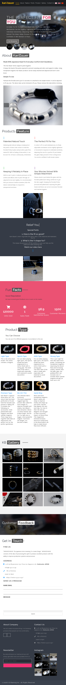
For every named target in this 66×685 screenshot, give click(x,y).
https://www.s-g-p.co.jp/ (15, 577)
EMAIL (10, 585)
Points (33, 3)
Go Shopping (13, 41)
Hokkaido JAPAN (43, 564)
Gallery (44, 3)
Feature (27, 3)
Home (17, 3)
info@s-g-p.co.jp (10, 567)
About (22, 3)
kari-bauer (8, 3)
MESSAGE (6, 597)
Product (37, 3)
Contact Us (50, 3)
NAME (5, 585)
